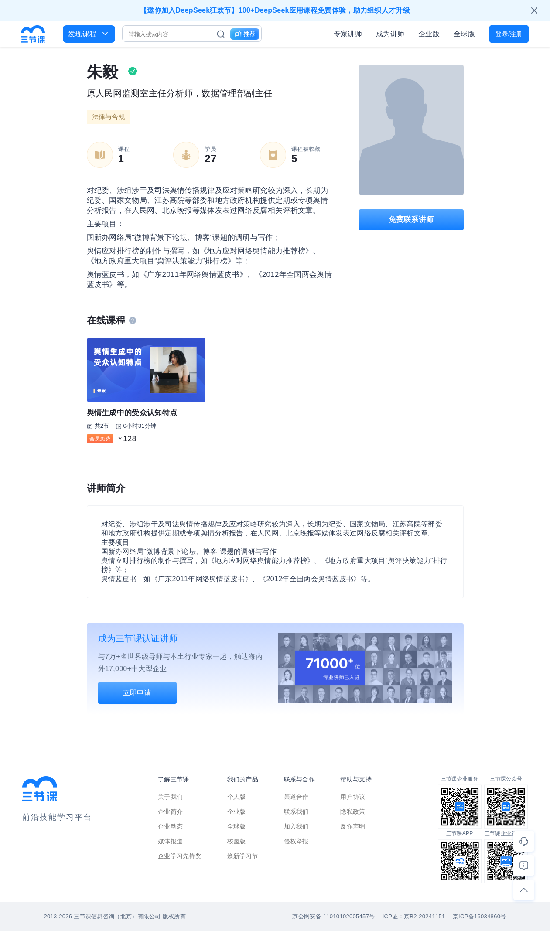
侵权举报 (296, 841)
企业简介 (170, 811)
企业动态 (170, 826)
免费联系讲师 (411, 219)
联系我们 (296, 811)
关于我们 (170, 796)
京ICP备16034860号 (479, 916)
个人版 (236, 796)
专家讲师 (348, 34)
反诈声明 (352, 826)
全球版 (464, 34)
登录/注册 (508, 34)
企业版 (429, 34)
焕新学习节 (243, 856)
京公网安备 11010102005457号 (333, 916)
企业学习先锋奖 (180, 856)
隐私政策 (352, 811)
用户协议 (352, 796)
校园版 (236, 841)
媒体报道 (170, 841)
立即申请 (137, 692)
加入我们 (296, 826)
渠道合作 (296, 796)
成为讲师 (390, 34)
